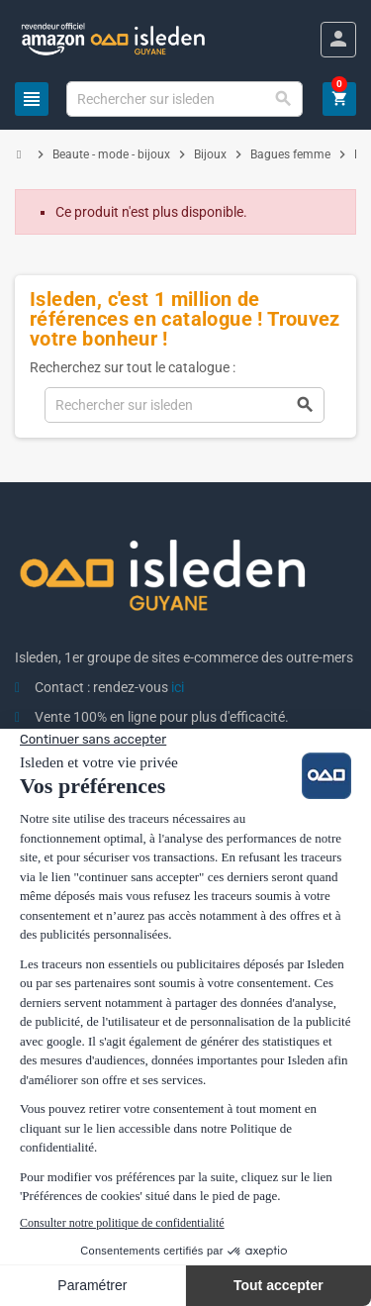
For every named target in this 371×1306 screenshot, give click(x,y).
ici (177, 687)
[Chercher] (184, 99)
